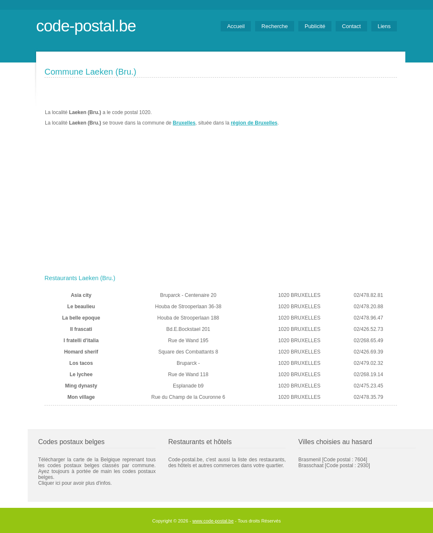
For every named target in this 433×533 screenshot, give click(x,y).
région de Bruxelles (254, 123)
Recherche (274, 26)
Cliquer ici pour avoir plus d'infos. (75, 483)
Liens (384, 26)
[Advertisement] (220, 208)
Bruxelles (184, 123)
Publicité (315, 26)
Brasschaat (310, 465)
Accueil (236, 26)
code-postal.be (86, 26)
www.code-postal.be (212, 520)
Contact (351, 26)
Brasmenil (309, 460)
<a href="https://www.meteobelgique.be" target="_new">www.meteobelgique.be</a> (349, 117)
